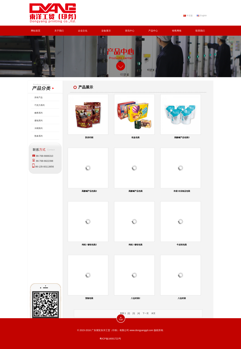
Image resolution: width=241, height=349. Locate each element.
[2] (129, 313)
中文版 (190, 15)
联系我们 (200, 30)
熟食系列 (38, 136)
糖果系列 (38, 113)
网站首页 (35, 30)
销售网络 (176, 30)
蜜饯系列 (38, 120)
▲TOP (121, 318)
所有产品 (38, 97)
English (203, 15)
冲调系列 (38, 128)
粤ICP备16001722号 (110, 338)
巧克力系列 (39, 105)
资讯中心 (129, 30)
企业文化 (82, 30)
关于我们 (59, 30)
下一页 (146, 313)
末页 (153, 313)
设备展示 (106, 30)
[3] (134, 313)
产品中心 (153, 30)
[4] (139, 313)
